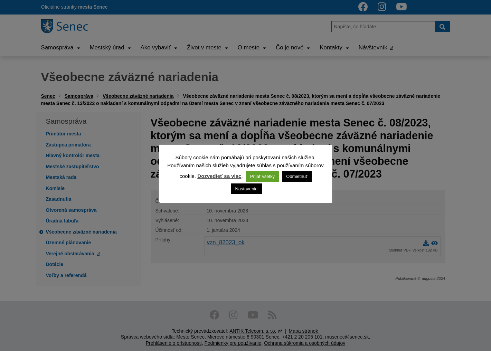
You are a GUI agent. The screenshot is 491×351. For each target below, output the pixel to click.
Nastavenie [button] (246, 188)
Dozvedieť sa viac (219, 176)
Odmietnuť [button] (296, 176)
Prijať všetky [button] (262, 176)
